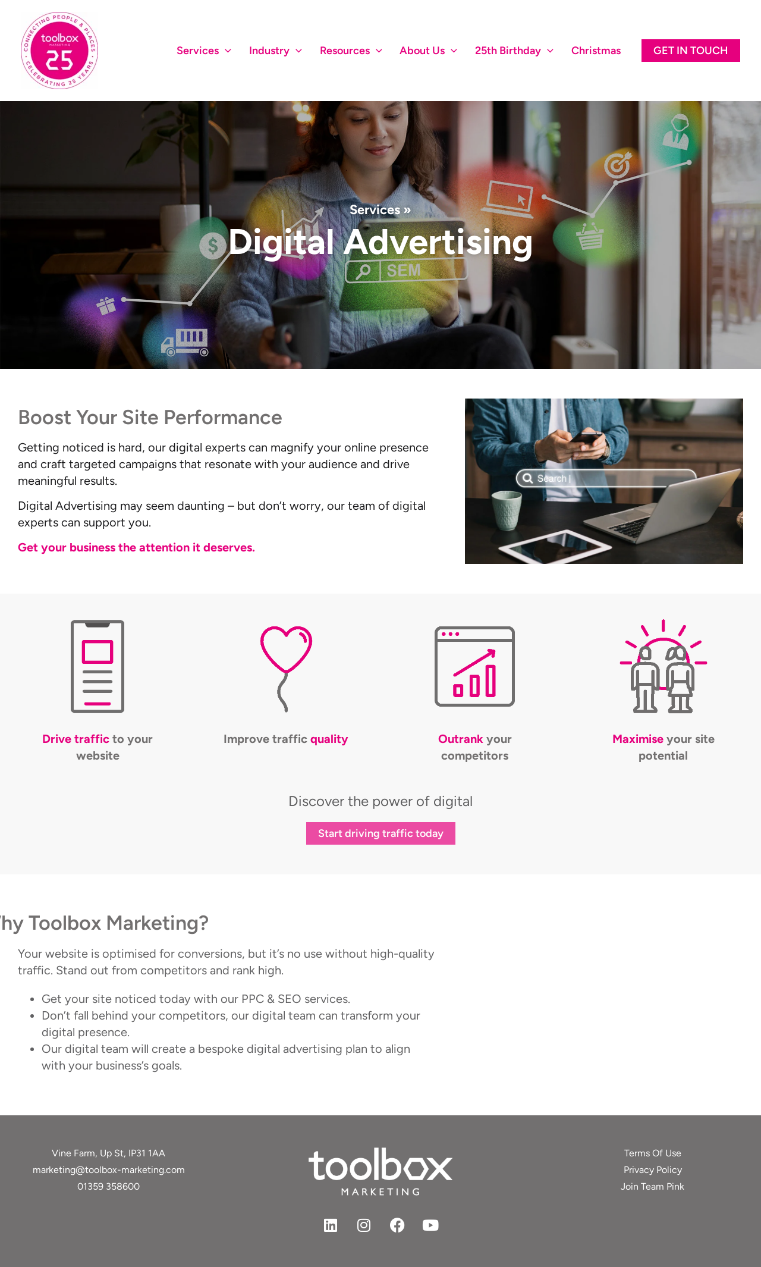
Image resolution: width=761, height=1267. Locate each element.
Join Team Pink (652, 1186)
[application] (225, 50)
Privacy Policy (653, 1169)
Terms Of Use (652, 1153)
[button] (690, 50)
